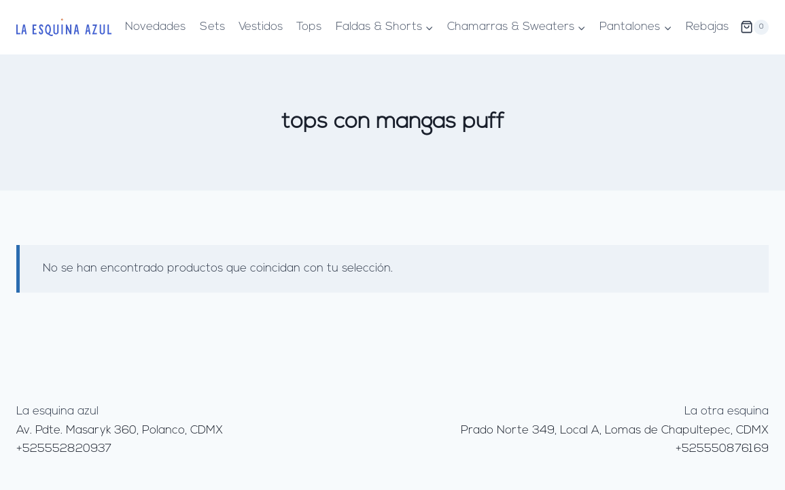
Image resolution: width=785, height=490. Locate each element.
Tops (308, 27)
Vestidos (261, 27)
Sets (212, 27)
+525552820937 (63, 449)
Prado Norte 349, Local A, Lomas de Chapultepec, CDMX (615, 430)
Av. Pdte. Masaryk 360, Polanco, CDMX (119, 430)
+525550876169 (722, 449)
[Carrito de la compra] (754, 27)
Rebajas (707, 27)
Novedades (155, 27)
